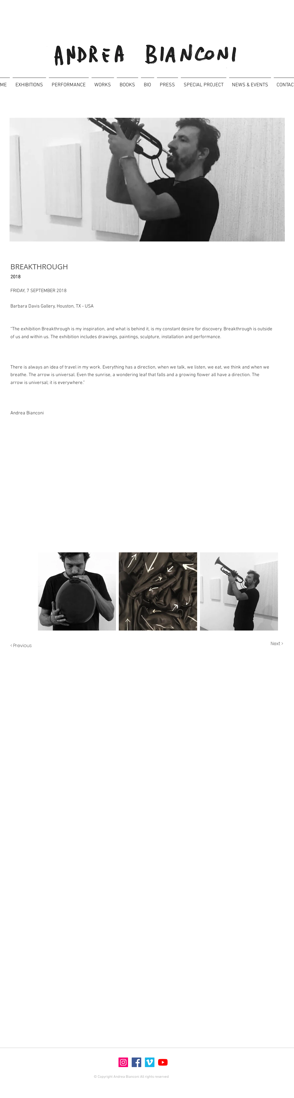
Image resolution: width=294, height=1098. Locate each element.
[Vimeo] (149, 1062)
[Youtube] (163, 1062)
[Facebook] (136, 1062)
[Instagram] (123, 1062)
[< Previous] (26, 645)
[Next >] (271, 643)
